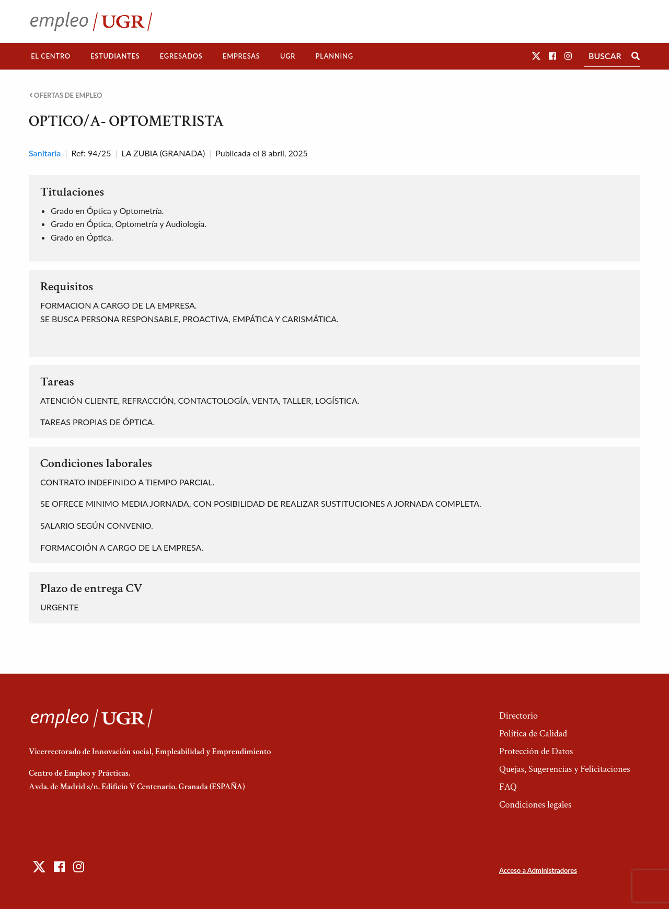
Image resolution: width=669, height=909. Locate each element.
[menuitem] (50, 56)
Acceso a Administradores (538, 870)
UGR (287, 56)
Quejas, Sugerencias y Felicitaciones (564, 769)
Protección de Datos (536, 751)
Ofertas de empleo (65, 95)
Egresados (181, 56)
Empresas (241, 56)
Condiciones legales (535, 805)
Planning (334, 56)
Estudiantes (115, 56)
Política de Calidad (533, 734)
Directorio (518, 716)
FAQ (508, 787)
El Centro (51, 56)
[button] (536, 55)
